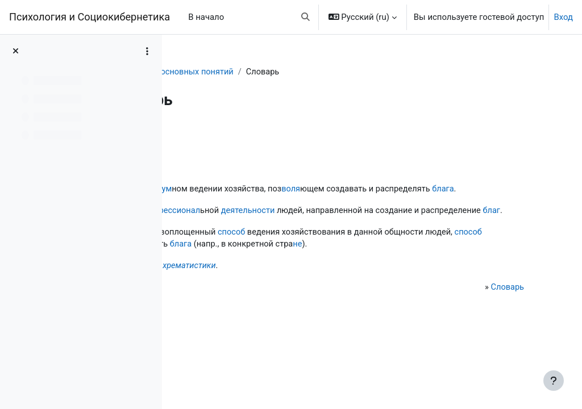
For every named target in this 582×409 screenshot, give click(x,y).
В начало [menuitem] (206, 17)
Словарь (201, 72)
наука (259, 189)
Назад (204, 138)
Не (199, 306)
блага (263, 202)
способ (365, 258)
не (265, 284)
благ (312, 237)
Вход (563, 17)
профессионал (304, 224)
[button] (305, 17)
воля (426, 189)
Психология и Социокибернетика (89, 17)
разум (292, 189)
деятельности (382, 224)
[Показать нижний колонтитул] (553, 380)
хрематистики (322, 306)
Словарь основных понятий (286, 72)
